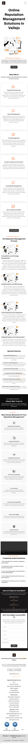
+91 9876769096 (14, 600)
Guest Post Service (14, 684)
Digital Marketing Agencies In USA (14, 713)
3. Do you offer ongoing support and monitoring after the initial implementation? (13, 572)
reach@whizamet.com (14, 604)
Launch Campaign (14, 230)
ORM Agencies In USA (14, 715)
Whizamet (5, 735)
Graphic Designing (14, 688)
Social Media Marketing (14, 692)
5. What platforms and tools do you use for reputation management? (13, 581)
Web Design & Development (14, 697)
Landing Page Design (14, 705)
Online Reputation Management (14, 686)
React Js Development (14, 707)
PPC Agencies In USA (14, 719)
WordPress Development (14, 701)
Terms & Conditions (7, 740)
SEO (14, 682)
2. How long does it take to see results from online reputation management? (12, 567)
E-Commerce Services (14, 703)
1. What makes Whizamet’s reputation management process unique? (12, 562)
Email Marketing (14, 690)
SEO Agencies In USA (14, 711)
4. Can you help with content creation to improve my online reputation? (12, 577)
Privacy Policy (21, 740)
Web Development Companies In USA (14, 717)
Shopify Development (14, 699)
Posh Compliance (15, 740)
